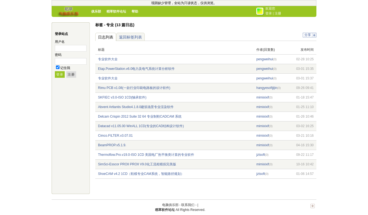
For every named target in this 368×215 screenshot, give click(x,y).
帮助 (135, 11)
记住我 (65, 68)
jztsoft (260, 155)
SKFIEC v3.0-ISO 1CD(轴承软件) (122, 97)
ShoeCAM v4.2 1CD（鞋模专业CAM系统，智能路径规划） (141, 174)
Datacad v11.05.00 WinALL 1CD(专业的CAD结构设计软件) (141, 126)
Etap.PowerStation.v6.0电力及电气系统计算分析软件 (136, 69)
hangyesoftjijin (266, 88)
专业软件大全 (108, 59)
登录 (268, 13)
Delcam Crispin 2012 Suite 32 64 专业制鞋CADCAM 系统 (140, 116)
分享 (307, 35)
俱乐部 (96, 11)
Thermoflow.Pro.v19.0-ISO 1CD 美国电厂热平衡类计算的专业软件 (146, 155)
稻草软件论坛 (116, 11)
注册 (278, 13)
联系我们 (187, 205)
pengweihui (264, 59)
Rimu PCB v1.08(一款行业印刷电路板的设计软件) (134, 88)
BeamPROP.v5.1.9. (112, 145)
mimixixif (262, 97)
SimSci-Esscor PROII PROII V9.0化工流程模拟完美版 (137, 164)
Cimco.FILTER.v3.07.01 (115, 136)
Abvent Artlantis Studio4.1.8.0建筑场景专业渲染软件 (136, 107)
